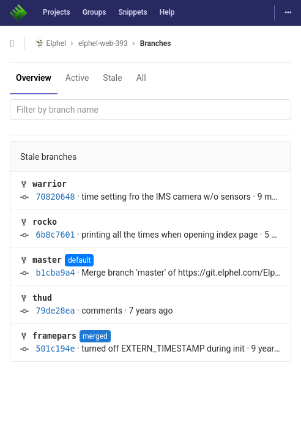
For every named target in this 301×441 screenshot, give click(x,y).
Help (167, 12)
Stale (112, 78)
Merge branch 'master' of (129, 272)
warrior (49, 184)
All (141, 78)
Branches (155, 43)
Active (77, 78)
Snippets (132, 12)
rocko (44, 222)
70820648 (55, 197)
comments (101, 310)
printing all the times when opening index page (169, 234)
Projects (56, 12)
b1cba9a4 (55, 272)
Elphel (50, 43)
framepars (54, 336)
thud (42, 298)
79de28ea (55, 310)
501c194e (55, 348)
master (47, 260)
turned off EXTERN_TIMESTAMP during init (163, 348)
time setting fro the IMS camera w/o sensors (166, 197)
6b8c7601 (55, 234)
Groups (94, 12)
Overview (33, 78)
